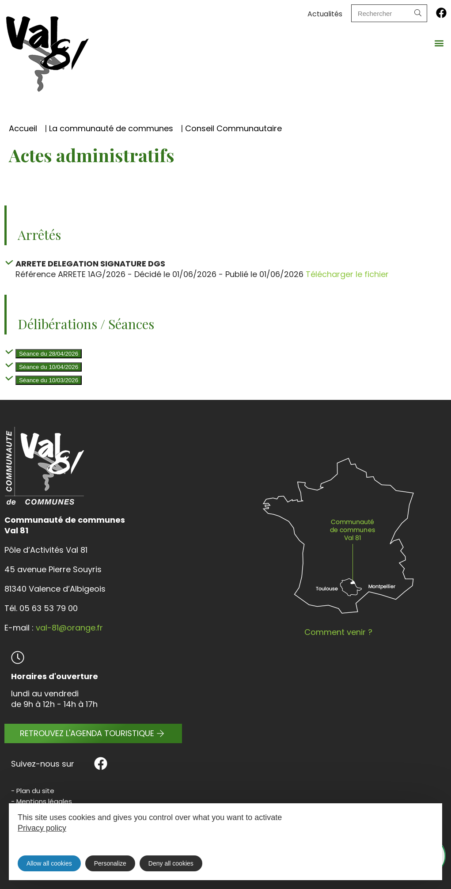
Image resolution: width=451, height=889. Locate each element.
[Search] (418, 13)
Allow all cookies (49, 863)
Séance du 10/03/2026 (48, 380)
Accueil (23, 128)
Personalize (110, 863)
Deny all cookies (170, 863)
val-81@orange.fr (69, 627)
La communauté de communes (111, 128)
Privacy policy (42, 828)
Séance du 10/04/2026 (48, 367)
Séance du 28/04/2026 (48, 353)
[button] (439, 42)
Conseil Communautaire (233, 128)
